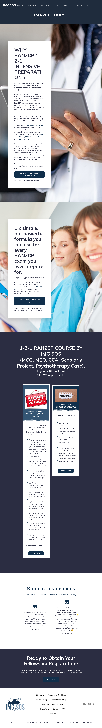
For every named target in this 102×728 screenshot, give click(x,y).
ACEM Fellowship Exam (34, 137)
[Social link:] (95, 704)
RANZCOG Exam (23, 139)
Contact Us (67, 5)
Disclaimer (40, 695)
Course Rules (43, 704)
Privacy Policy (41, 699)
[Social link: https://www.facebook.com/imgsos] (85, 704)
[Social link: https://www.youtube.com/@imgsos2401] (90, 704)
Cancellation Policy (58, 699)
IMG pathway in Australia (33, 125)
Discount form (58, 704)
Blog (56, 5)
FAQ (64, 709)
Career (55, 709)
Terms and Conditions (57, 695)
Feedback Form (42, 709)
